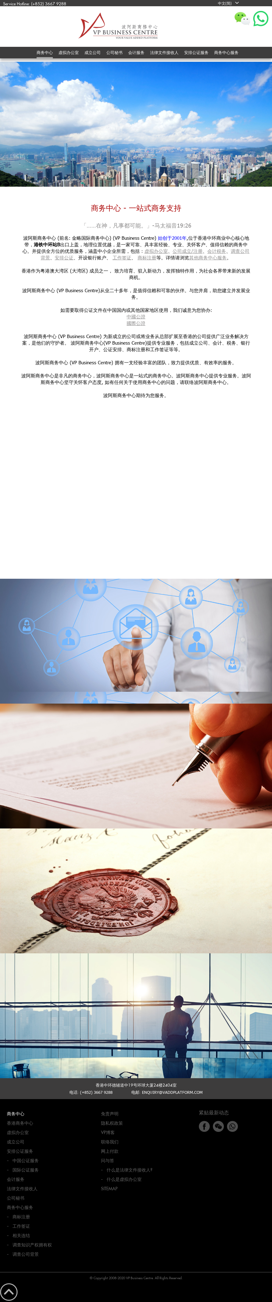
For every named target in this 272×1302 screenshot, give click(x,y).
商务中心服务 (20, 1207)
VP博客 (108, 1132)
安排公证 (64, 257)
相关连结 (21, 1235)
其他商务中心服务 (208, 257)
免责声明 (109, 1114)
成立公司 (15, 1142)
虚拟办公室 (156, 251)
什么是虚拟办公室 (124, 1179)
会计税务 (216, 251)
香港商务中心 (20, 1123)
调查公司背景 (26, 1254)
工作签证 (122, 257)
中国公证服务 (26, 1160)
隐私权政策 (112, 1123)
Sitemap (109, 1188)
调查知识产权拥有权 (32, 1245)
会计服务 (15, 1179)
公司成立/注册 (188, 251)
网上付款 (109, 1151)
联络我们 (109, 1142)
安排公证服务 (20, 1151)
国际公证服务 (26, 1170)
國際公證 (136, 323)
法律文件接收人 (22, 1188)
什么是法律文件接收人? (129, 1170)
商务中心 (15, 1114)
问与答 (107, 1160)
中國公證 (136, 316)
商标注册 (147, 257)
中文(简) (225, 3)
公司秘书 (15, 1198)
